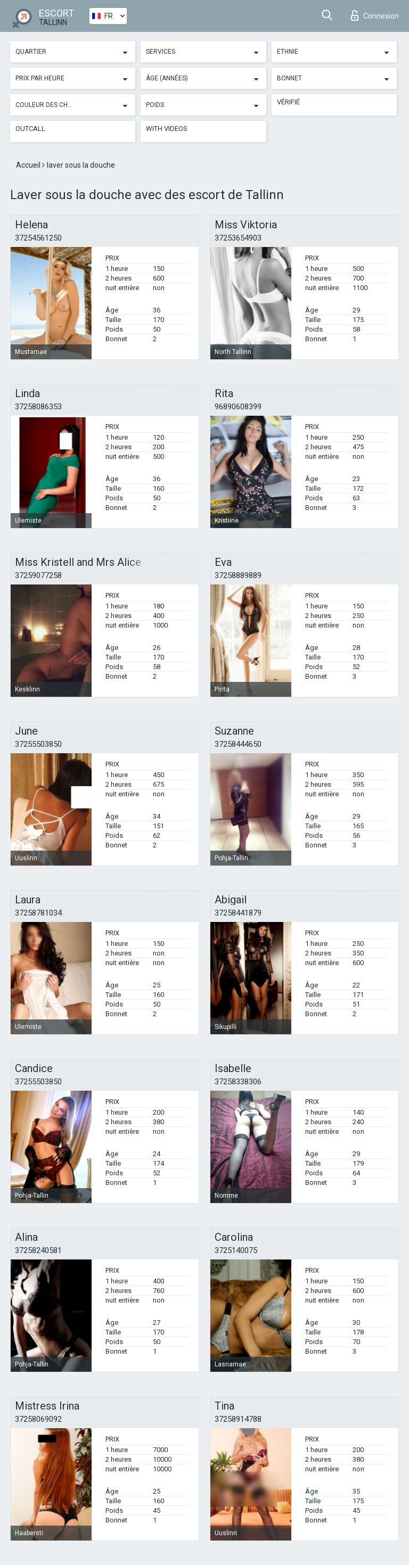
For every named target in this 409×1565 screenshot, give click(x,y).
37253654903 (238, 238)
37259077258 (38, 575)
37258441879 (238, 913)
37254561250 (38, 238)
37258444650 (238, 744)
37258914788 (238, 1419)
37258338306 (238, 1081)
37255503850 (38, 744)
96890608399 (238, 406)
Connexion (375, 15)
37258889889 (238, 575)
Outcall (30, 129)
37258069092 (38, 1419)
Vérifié (288, 102)
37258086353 (38, 406)
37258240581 (38, 1250)
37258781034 (38, 913)
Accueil (29, 165)
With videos (166, 129)
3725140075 (236, 1250)
